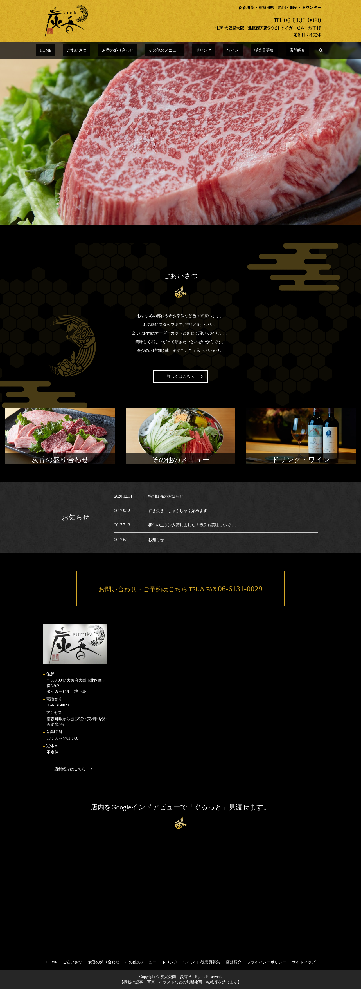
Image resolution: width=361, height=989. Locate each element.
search (290, 50)
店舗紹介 (271, 50)
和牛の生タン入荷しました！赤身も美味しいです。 (193, 525)
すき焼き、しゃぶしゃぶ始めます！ (179, 511)
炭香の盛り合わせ (129, 50)
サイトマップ (303, 962)
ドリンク (200, 50)
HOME (72, 50)
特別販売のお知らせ (166, 496)
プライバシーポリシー (266, 962)
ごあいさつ (95, 50)
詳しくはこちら (180, 376)
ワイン (221, 50)
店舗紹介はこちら (70, 769)
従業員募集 (245, 50)
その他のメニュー (168, 50)
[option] (180, 133)
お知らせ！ (158, 540)
